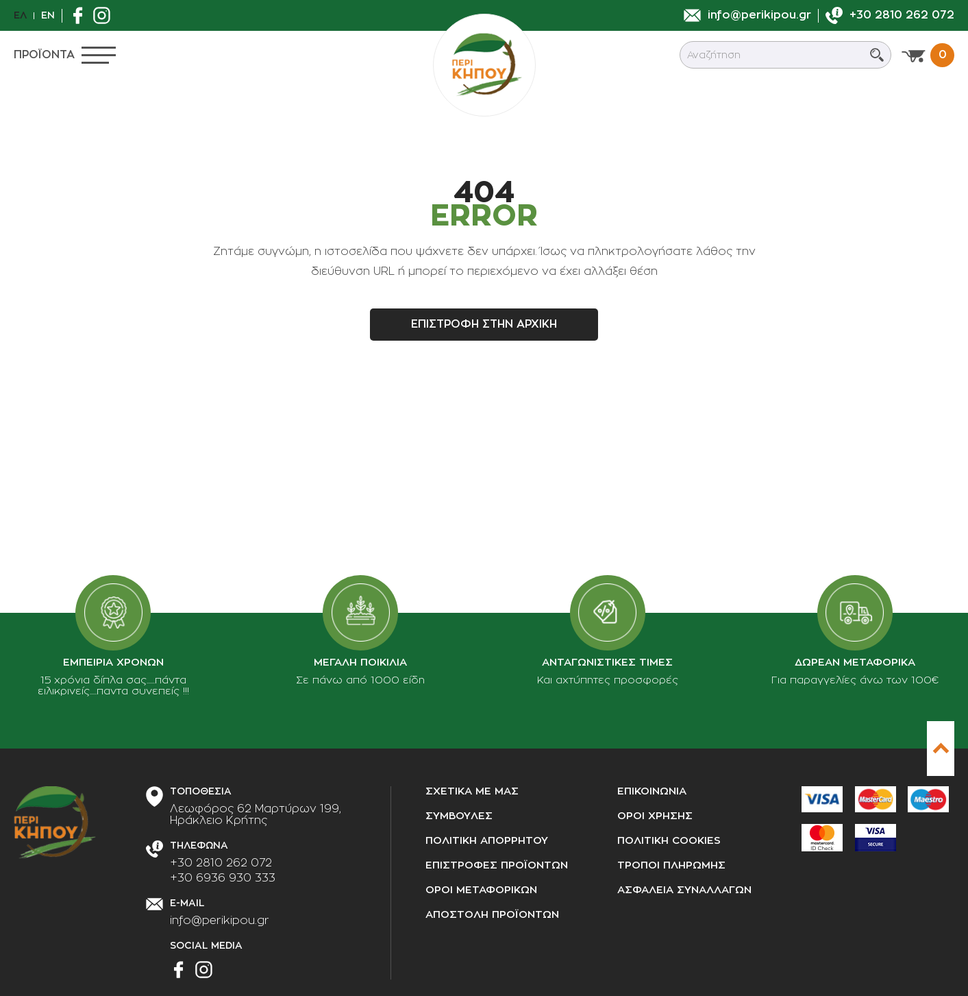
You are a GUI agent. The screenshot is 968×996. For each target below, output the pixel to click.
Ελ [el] (20, 15)
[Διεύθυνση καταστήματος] (255, 815)
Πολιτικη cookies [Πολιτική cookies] (669, 841)
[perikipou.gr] (484, 65)
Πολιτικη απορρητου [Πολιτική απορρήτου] (486, 841)
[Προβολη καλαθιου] (928, 55)
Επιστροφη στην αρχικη (484, 324)
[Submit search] (877, 55)
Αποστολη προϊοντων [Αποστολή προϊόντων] (492, 915)
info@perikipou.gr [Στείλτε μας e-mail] (219, 920)
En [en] (48, 15)
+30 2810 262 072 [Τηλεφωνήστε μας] (221, 863)
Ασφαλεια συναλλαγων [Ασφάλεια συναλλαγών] (684, 890)
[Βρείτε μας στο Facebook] (81, 15)
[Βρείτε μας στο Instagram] (105, 15)
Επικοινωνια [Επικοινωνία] (651, 791)
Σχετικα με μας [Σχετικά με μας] (472, 791)
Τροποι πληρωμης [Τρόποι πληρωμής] (671, 865)
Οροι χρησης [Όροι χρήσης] (655, 816)
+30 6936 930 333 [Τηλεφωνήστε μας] (222, 878)
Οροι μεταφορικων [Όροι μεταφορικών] (481, 890)
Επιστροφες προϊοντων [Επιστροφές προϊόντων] (496, 865)
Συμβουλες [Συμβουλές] (459, 816)
